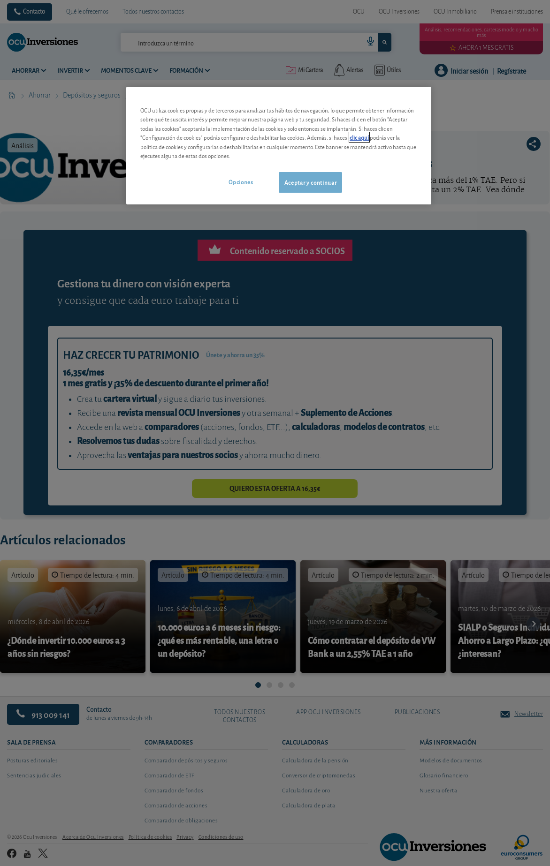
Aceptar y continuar (310, 182)
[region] (278, 145)
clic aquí (359, 137)
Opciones (241, 181)
